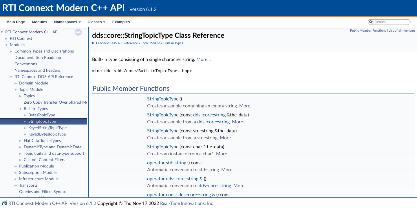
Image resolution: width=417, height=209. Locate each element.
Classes (97, 23)
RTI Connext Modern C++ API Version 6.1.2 (52, 203)
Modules (39, 22)
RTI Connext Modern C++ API (31, 32)
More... (203, 59)
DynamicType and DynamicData (52, 147)
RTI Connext (21, 39)
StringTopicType (42, 122)
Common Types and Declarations (44, 51)
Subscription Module (37, 173)
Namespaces (68, 23)
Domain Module (33, 83)
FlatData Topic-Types (42, 141)
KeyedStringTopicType (47, 128)
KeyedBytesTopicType (47, 134)
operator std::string (166, 163)
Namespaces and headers (37, 71)
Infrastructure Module (38, 179)
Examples (121, 22)
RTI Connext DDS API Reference (43, 77)
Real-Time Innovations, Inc (186, 203)
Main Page (15, 22)
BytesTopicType (41, 115)
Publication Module (36, 166)
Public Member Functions (368, 30)
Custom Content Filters (44, 160)
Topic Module (31, 90)
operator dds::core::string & (175, 178)
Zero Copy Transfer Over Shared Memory (60, 102)
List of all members (402, 30)
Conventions (25, 64)
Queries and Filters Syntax (42, 192)
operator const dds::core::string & (181, 194)
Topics (29, 96)
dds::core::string (209, 115)
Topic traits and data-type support (54, 154)
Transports (28, 185)
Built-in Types (36, 109)
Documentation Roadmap (37, 58)
